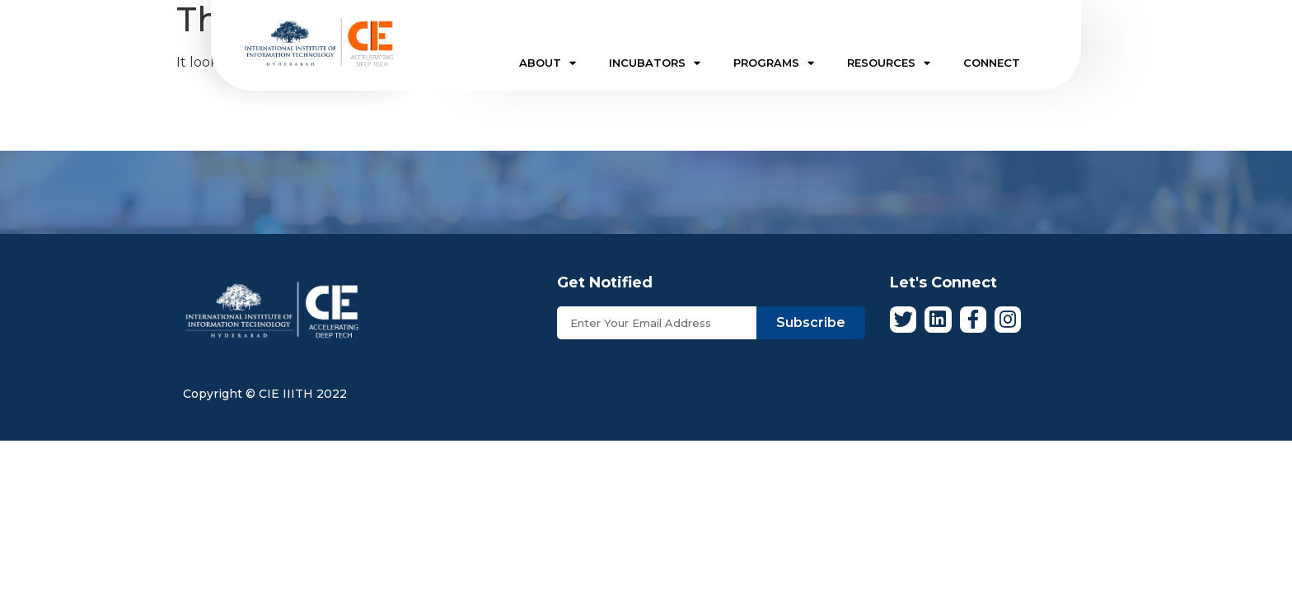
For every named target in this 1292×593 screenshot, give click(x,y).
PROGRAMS (773, 63)
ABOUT (547, 63)
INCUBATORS (654, 63)
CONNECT (991, 62)
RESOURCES (888, 63)
